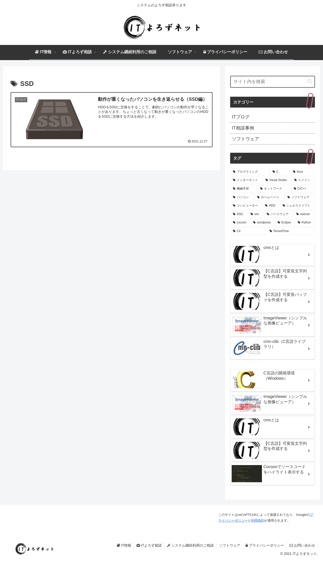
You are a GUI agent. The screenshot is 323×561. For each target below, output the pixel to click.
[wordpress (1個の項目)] (262, 222)
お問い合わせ (302, 545)
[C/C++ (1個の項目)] (302, 189)
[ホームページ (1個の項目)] (269, 197)
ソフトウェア (229, 545)
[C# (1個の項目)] (248, 231)
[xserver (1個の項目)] (304, 214)
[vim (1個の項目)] (255, 214)
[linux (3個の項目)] (302, 172)
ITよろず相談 (149, 545)
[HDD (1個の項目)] (271, 206)
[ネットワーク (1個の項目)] (274, 189)
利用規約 (257, 520)
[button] (309, 81)
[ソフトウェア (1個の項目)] (299, 197)
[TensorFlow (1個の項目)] (290, 231)
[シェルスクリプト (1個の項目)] (297, 206)
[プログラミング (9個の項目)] (250, 172)
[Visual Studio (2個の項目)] (277, 180)
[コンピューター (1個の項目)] (246, 206)
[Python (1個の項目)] (304, 222)
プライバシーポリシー (265, 545)
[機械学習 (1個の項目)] (244, 189)
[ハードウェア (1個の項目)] (278, 214)
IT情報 (124, 545)
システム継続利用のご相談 (190, 545)
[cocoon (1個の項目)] (240, 222)
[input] (272, 82)
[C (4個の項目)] (280, 172)
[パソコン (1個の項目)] (242, 197)
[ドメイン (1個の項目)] (303, 180)
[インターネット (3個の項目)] (246, 180)
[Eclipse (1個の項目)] (284, 222)
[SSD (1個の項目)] (239, 214)
